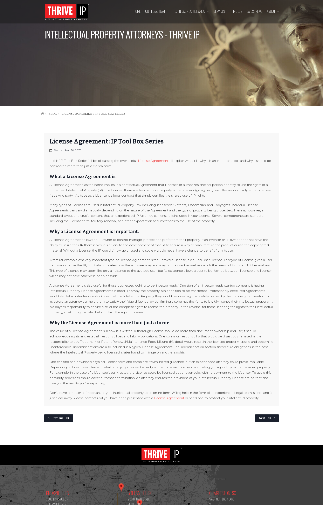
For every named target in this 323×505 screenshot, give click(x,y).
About (271, 11)
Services (219, 11)
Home (137, 11)
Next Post (265, 418)
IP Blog (237, 11)
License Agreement (153, 161)
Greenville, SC (140, 493)
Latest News (254, 11)
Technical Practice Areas (189, 11)
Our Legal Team (155, 11)
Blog (53, 113)
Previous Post (60, 418)
